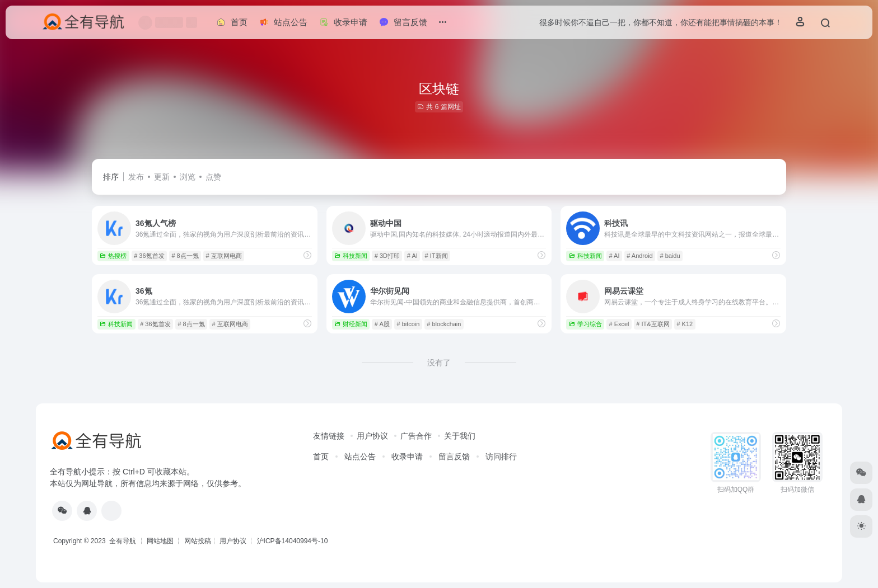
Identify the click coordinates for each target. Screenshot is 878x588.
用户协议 (372, 435)
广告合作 (416, 435)
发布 (136, 176)
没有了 (439, 362)
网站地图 (160, 541)
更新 (162, 176)
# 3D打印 (387, 255)
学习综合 (585, 324)
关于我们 (459, 435)
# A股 (382, 324)
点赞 (213, 176)
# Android (639, 255)
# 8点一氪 (184, 255)
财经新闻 (350, 324)
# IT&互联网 (652, 324)
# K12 (684, 324)
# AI (412, 255)
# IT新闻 (436, 255)
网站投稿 (197, 541)
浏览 (187, 176)
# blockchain (444, 324)
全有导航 (123, 541)
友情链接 (328, 435)
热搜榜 (113, 255)
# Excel (619, 324)
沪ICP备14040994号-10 (292, 541)
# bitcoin (408, 324)
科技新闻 (350, 255)
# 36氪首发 (149, 255)
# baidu (670, 255)
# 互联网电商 (223, 255)
